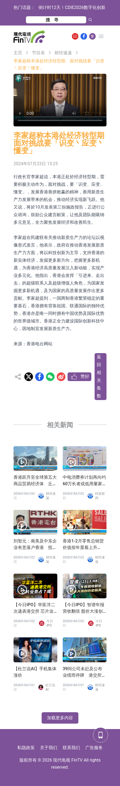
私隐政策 (26, 747)
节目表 (38, 52)
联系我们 (71, 747)
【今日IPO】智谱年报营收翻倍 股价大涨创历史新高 (83, 608)
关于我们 (48, 747)
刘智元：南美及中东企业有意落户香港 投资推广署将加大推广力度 (35, 544)
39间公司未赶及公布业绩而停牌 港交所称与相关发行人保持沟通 (84, 672)
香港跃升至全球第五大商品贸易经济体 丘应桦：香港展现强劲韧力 (35, 481)
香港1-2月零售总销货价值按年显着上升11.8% (83, 544)
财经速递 (63, 52)
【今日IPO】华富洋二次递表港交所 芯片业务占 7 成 (34, 608)
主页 (18, 52)
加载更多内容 (60, 717)
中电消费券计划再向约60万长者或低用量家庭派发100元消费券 (84, 481)
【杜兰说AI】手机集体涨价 (35, 672)
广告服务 (94, 747)
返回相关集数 (99, 376)
